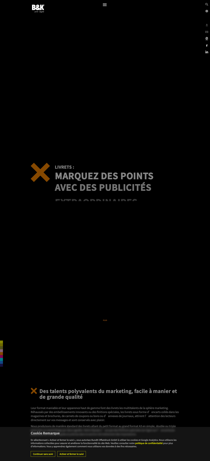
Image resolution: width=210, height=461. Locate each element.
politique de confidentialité (149, 443)
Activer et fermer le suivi (72, 454)
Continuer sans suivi (43, 454)
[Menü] (105, 5)
